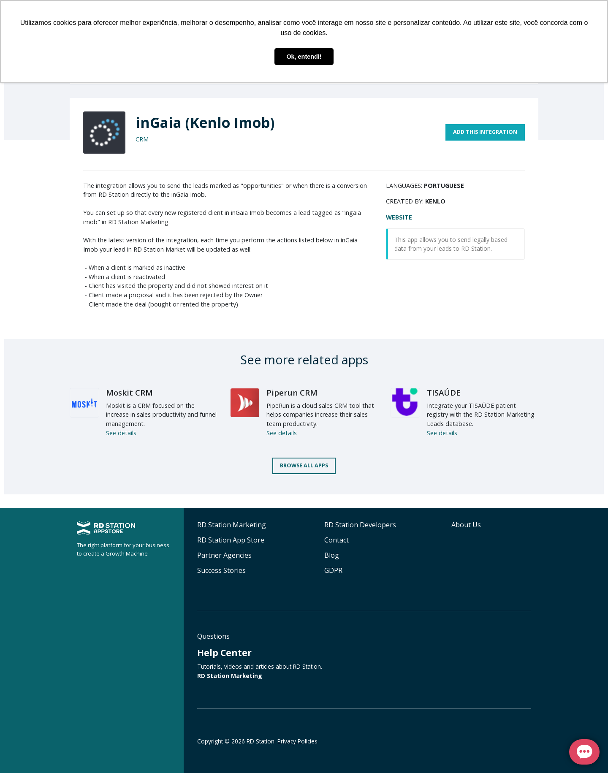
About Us (466, 524)
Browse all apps (304, 465)
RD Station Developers (360, 524)
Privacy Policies (297, 741)
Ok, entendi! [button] (303, 56)
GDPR (333, 570)
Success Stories (221, 570)
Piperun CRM (292, 392)
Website (399, 217)
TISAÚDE (444, 392)
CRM (142, 139)
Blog (331, 555)
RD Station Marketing (231, 524)
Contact (336, 540)
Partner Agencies (224, 555)
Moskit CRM (129, 392)
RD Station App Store (230, 540)
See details (121, 433)
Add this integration (485, 132)
